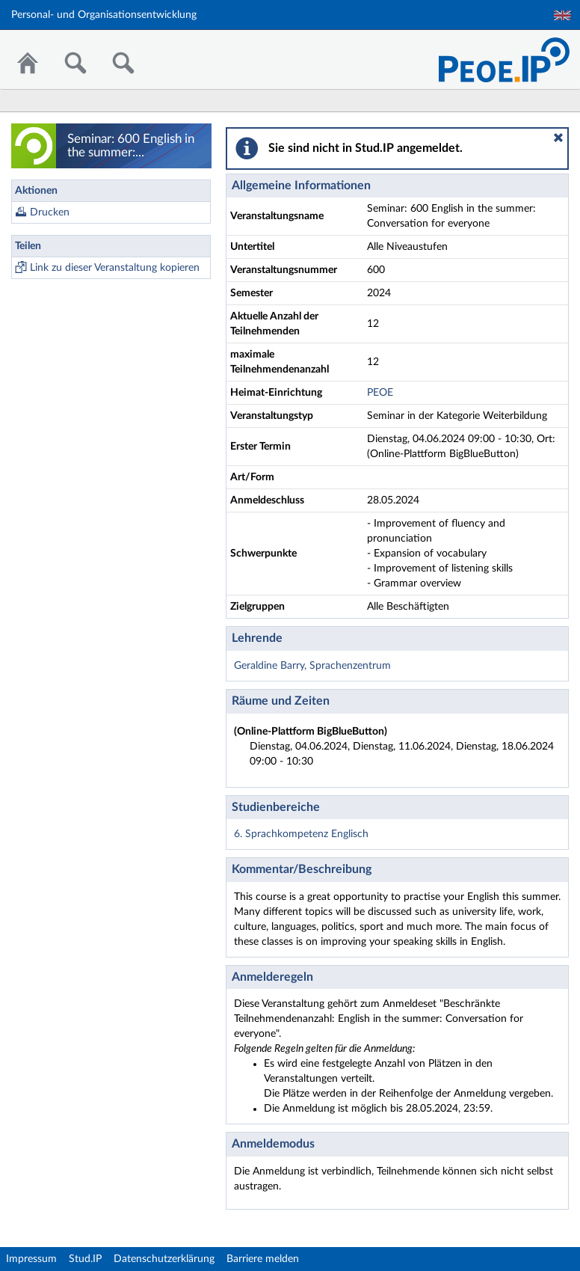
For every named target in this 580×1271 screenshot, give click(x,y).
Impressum (31, 1259)
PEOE (380, 393)
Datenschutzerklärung (164, 1259)
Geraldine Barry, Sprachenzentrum (312, 666)
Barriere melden (262, 1259)
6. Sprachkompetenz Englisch (301, 834)
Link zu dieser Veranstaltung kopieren (115, 268)
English (562, 15)
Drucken (50, 212)
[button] (558, 138)
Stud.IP (85, 1259)
